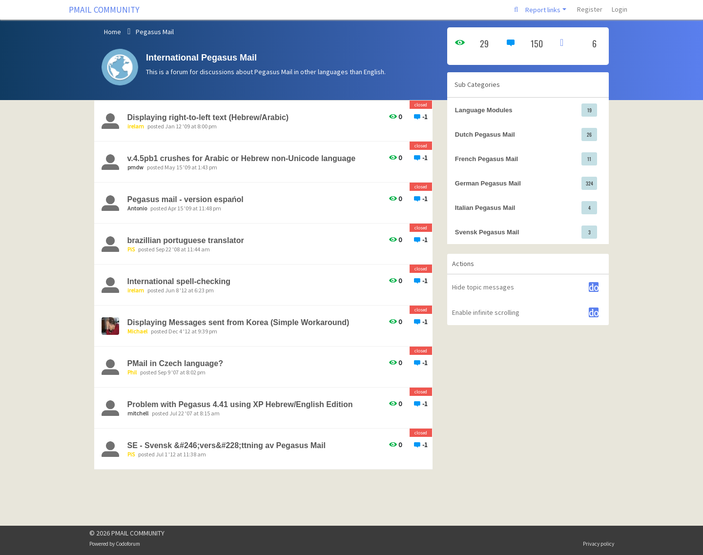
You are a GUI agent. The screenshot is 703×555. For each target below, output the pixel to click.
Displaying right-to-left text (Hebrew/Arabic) (208, 117)
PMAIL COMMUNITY (104, 9)
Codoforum (128, 543)
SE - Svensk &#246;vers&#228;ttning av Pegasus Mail (226, 445)
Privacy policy (598, 543)
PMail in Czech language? (175, 363)
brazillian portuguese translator (185, 240)
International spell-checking (179, 281)
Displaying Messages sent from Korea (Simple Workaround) (238, 322)
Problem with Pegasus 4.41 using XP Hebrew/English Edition (240, 404)
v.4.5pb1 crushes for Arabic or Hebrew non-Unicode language (241, 158)
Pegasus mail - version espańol (185, 199)
